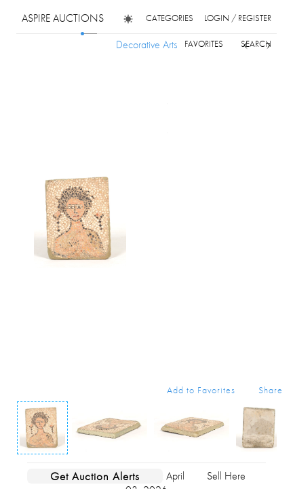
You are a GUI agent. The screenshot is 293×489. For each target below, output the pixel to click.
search (256, 44)
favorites (203, 44)
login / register (237, 18)
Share (270, 390)
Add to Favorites (201, 390)
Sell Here (226, 476)
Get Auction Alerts (95, 476)
